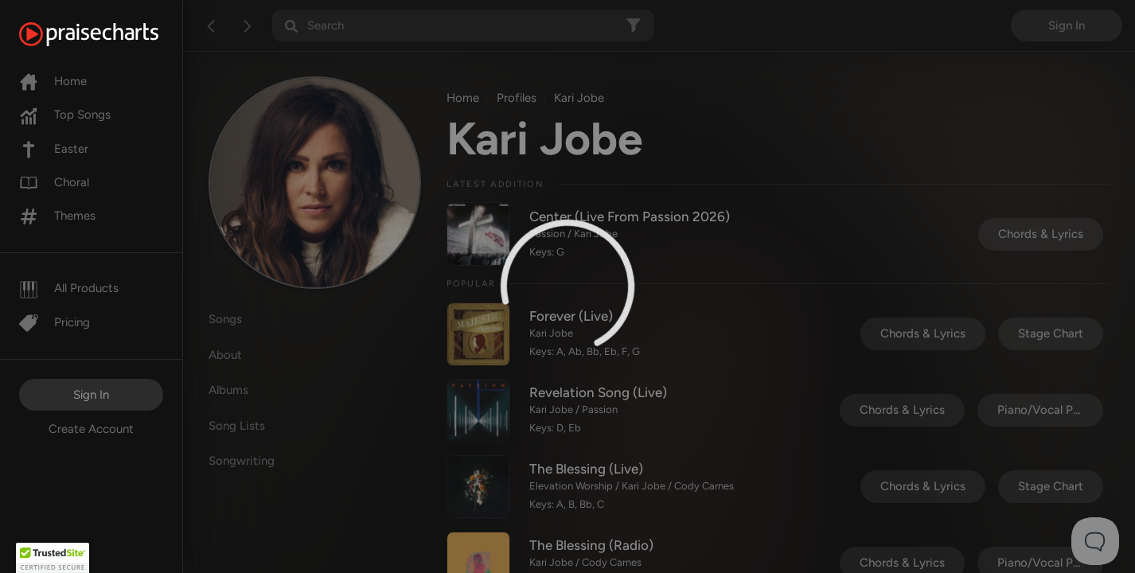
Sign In (91, 395)
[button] (52, 558)
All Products (69, 288)
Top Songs (65, 114)
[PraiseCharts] (108, 34)
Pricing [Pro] (54, 322)
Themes (57, 216)
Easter (53, 149)
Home (53, 81)
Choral (54, 182)
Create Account (91, 429)
